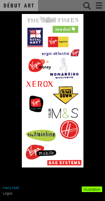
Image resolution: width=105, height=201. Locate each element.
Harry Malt (11, 187)
